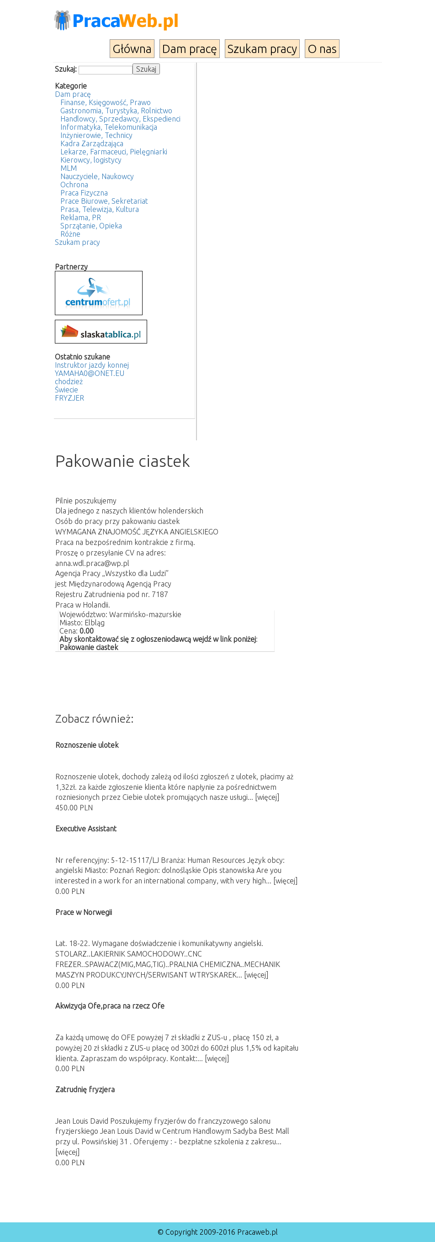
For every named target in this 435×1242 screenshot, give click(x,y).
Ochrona (74, 184)
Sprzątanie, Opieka (91, 226)
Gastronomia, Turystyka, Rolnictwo (116, 110)
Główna (132, 48)
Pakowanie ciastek (88, 647)
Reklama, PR (80, 217)
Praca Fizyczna (84, 193)
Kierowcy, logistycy (91, 160)
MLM (68, 168)
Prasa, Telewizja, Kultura (99, 209)
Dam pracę (189, 48)
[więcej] (267, 797)
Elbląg (95, 622)
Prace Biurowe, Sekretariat (104, 201)
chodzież (69, 381)
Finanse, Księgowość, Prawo (105, 102)
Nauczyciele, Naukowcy (97, 176)
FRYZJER (69, 398)
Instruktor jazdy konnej (92, 365)
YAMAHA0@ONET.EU (89, 373)
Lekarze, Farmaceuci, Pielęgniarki (113, 152)
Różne (70, 234)
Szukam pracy (262, 48)
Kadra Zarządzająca (91, 143)
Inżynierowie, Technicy (96, 135)
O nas (322, 48)
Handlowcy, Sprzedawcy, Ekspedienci (120, 119)
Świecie (66, 390)
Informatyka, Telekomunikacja (108, 127)
